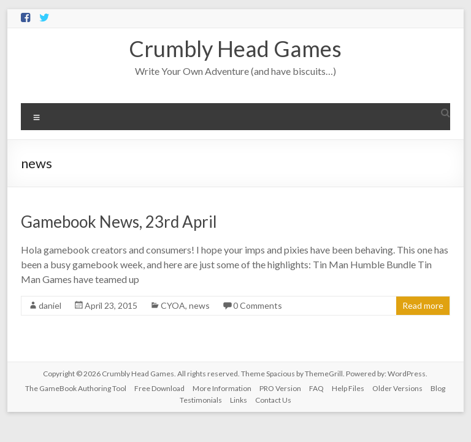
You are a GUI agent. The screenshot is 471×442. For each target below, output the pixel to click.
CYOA (173, 305)
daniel (50, 305)
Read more (422, 305)
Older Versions (397, 388)
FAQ (316, 388)
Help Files (348, 388)
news (199, 305)
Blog (438, 388)
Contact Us (273, 400)
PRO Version (280, 388)
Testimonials (201, 400)
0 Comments (257, 305)
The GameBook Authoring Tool (75, 388)
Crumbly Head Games (235, 48)
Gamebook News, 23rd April (119, 221)
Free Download (159, 388)
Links (238, 400)
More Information (222, 388)
